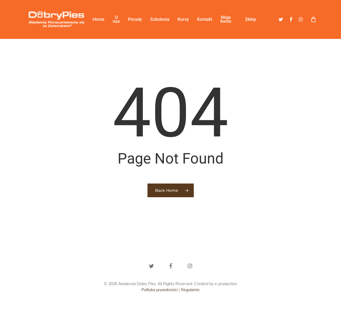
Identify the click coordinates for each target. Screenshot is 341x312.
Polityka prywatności (159, 289)
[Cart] (313, 19)
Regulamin (190, 289)
